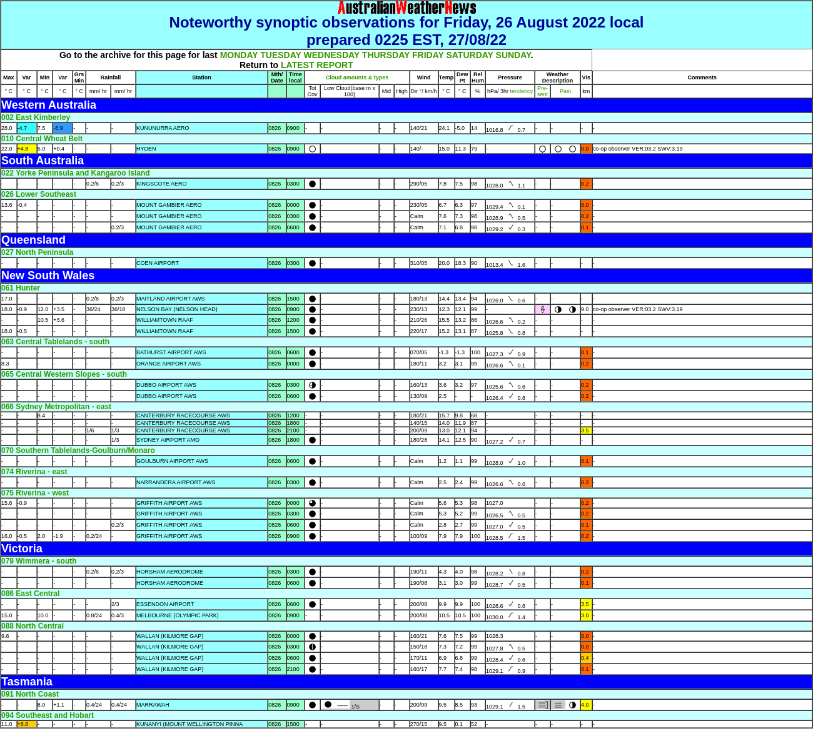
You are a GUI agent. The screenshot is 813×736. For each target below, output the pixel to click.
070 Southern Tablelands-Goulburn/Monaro (78, 450)
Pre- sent (542, 91)
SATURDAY (469, 55)
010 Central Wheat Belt (42, 138)
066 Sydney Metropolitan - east (56, 406)
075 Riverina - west (35, 493)
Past (565, 91)
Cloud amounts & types (357, 77)
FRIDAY (428, 55)
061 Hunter (20, 288)
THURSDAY (386, 55)
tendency (520, 91)
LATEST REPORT (317, 65)
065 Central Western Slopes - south (64, 374)
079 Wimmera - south (39, 561)
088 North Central (32, 626)
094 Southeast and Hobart (47, 715)
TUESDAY (280, 55)
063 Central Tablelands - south (55, 341)
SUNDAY (513, 55)
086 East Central (30, 593)
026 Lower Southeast (38, 194)
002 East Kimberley (35, 117)
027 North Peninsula (37, 252)
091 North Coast (30, 694)
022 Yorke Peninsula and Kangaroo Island (75, 173)
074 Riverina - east (34, 471)
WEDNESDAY (331, 55)
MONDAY (239, 55)
